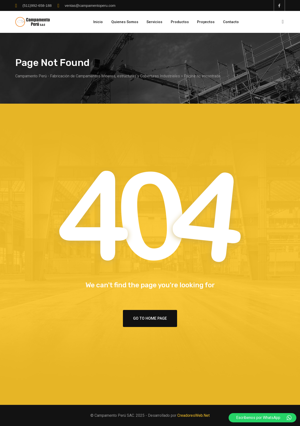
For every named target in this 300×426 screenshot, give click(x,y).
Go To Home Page (150, 318)
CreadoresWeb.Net (193, 415)
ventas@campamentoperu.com (90, 5)
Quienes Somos (124, 22)
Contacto (231, 22)
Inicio (98, 22)
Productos (180, 22)
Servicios (154, 22)
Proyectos (205, 22)
